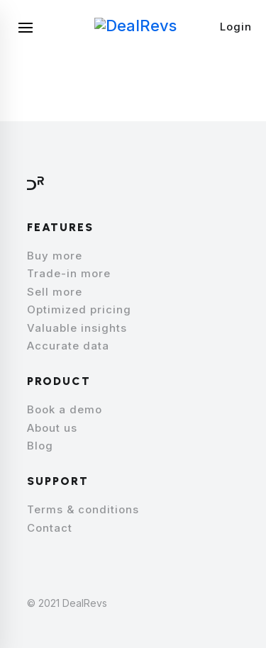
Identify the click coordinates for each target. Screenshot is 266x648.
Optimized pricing (79, 309)
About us (52, 428)
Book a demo (64, 409)
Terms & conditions (83, 509)
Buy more (54, 255)
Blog (40, 445)
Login (236, 26)
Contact (49, 528)
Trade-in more (69, 273)
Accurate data (68, 345)
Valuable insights (77, 328)
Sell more (54, 291)
